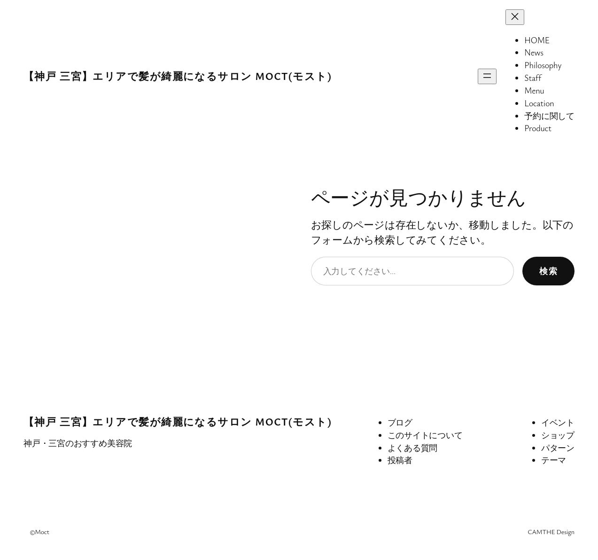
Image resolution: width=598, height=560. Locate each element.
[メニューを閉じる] (514, 17)
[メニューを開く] (487, 76)
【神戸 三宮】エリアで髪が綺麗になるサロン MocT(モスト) (177, 76)
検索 (548, 270)
